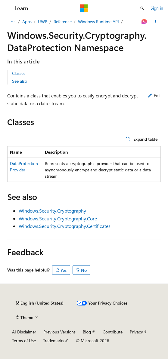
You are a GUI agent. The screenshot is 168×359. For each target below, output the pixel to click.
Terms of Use (24, 340)
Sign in (157, 8)
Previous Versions (59, 332)
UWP (42, 21)
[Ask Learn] (144, 21)
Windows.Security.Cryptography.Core (58, 218)
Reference (63, 21)
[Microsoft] (84, 8)
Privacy (136, 332)
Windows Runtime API (98, 21)
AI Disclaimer (24, 332)
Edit (154, 95)
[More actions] (155, 21)
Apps (27, 21)
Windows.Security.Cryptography (52, 210)
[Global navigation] (6, 8)
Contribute (113, 332)
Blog (87, 332)
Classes (18, 73)
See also (19, 81)
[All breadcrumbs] (12, 21)
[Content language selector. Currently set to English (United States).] (39, 303)
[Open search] (142, 8)
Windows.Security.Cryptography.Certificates (64, 226)
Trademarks (53, 340)
